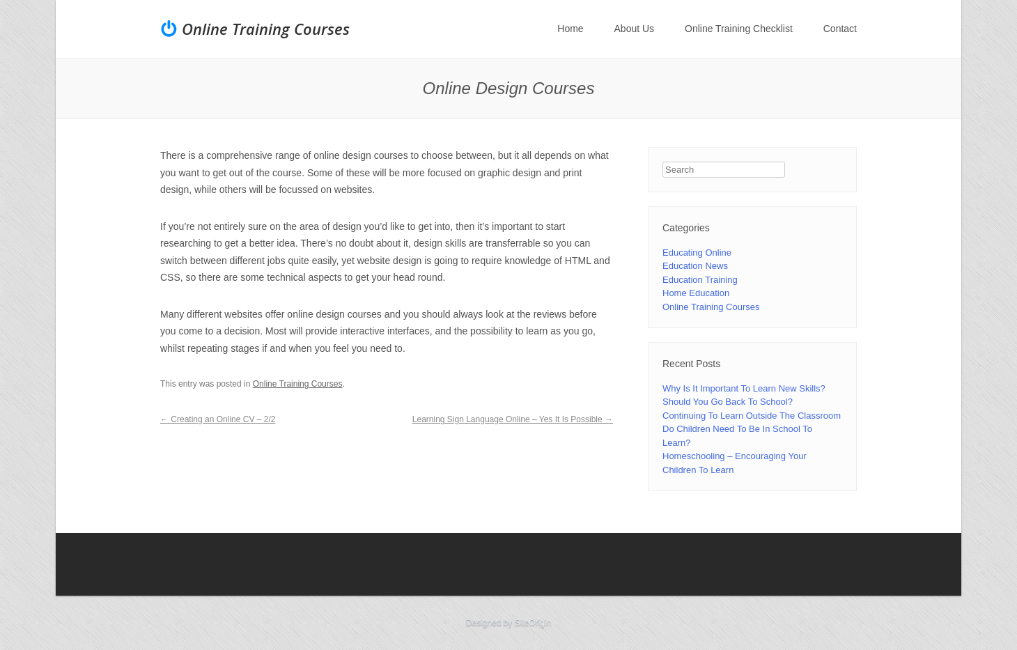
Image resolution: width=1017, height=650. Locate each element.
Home (570, 28)
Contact (840, 28)
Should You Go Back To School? (727, 401)
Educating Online (696, 252)
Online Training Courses (266, 28)
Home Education (695, 293)
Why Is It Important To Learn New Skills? (743, 388)
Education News (695, 266)
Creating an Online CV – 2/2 (217, 419)
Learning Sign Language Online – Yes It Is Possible (512, 419)
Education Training (700, 279)
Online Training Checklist (739, 28)
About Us (634, 28)
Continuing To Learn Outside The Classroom (751, 415)
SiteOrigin (533, 623)
